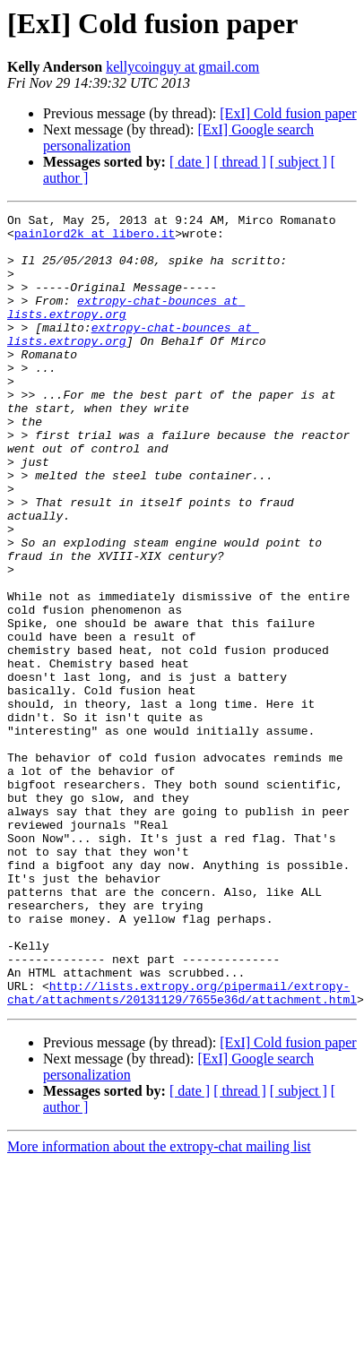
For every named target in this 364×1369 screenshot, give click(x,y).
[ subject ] (298, 161)
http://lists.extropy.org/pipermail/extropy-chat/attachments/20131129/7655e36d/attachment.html (182, 1149)
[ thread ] (239, 161)
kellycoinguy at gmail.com (182, 66)
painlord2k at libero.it (94, 238)
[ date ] (189, 161)
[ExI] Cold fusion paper (288, 113)
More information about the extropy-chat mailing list (159, 1305)
